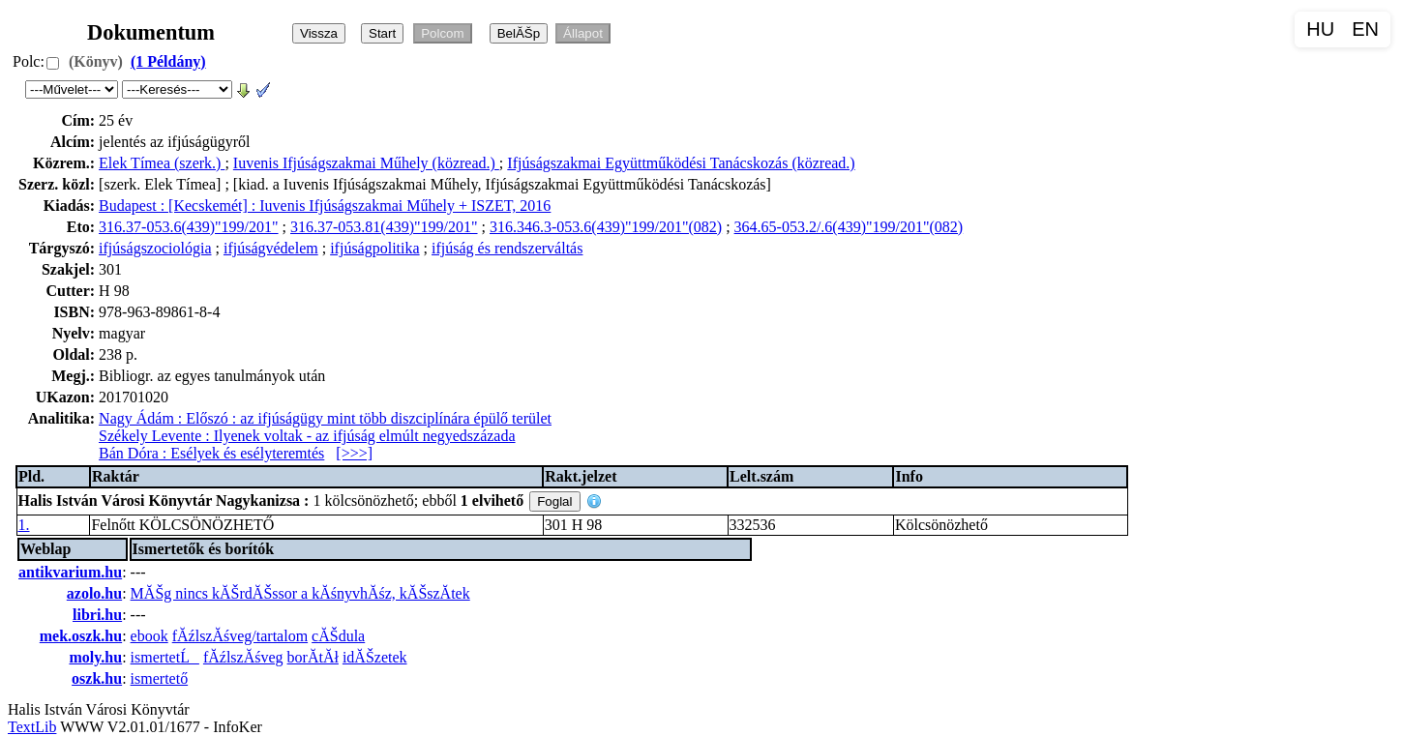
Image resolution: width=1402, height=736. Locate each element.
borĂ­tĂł (313, 657)
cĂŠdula (338, 636)
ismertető (160, 678)
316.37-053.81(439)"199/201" (384, 227)
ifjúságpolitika (374, 248)
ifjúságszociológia (155, 248)
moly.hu (95, 657)
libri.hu (97, 614)
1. (24, 524)
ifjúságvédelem (271, 248)
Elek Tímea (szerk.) (161, 163)
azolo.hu (94, 593)
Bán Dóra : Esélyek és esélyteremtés (211, 453)
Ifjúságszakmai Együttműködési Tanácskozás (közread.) (680, 163)
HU (1320, 29)
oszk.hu (97, 678)
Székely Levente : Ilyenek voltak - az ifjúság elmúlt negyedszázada (307, 435)
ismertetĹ (165, 657)
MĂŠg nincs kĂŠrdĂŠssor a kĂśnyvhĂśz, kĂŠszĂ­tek (300, 593)
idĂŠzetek (375, 657)
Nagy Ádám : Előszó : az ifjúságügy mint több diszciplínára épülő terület (325, 418)
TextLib (32, 727)
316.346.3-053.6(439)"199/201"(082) (606, 227)
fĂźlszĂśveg (243, 657)
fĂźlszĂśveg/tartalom (240, 636)
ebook (149, 636)
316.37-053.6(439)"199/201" (189, 227)
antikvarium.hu (70, 572)
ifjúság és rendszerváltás (507, 248)
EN (1365, 29)
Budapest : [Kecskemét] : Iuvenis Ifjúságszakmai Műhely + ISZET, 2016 (325, 205)
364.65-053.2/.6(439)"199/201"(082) (849, 227)
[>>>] (354, 453)
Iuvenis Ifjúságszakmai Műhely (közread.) (366, 163)
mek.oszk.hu (81, 636)
